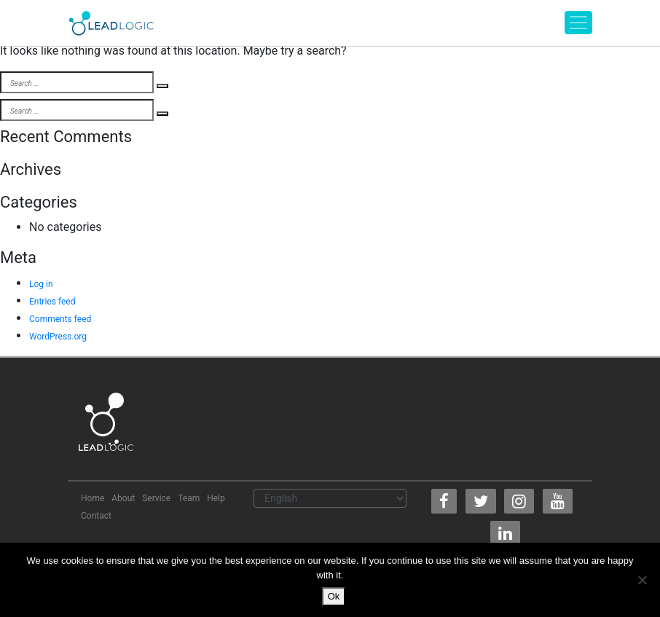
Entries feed (52, 301)
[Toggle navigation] (578, 22)
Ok (334, 596)
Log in (41, 284)
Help (216, 498)
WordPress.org (58, 336)
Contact (96, 516)
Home (92, 498)
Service (156, 498)
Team (189, 498)
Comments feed (60, 319)
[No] (642, 580)
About (123, 498)
